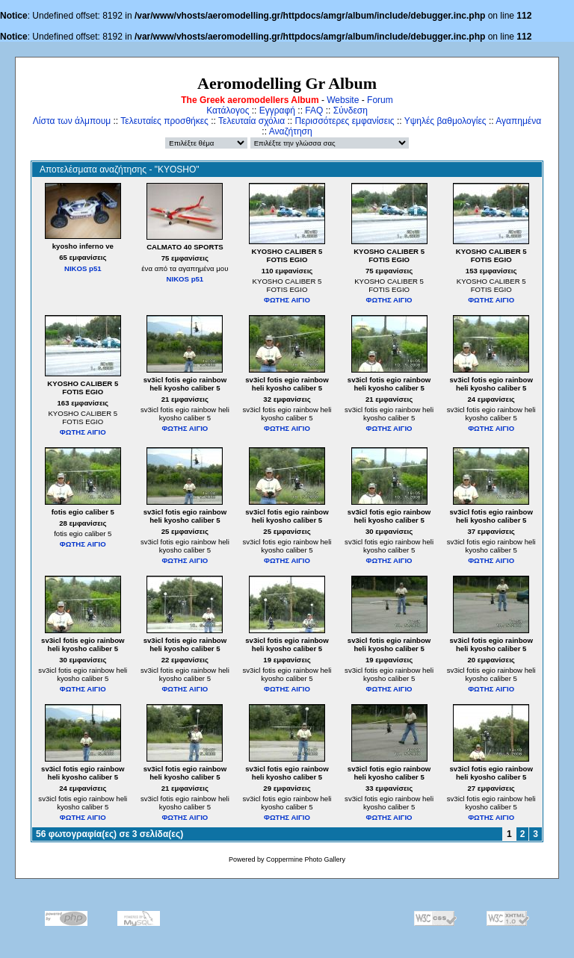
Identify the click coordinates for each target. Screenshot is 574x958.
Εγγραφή (277, 110)
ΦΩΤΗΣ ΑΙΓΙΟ (287, 300)
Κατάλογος (227, 110)
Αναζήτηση (290, 131)
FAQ (314, 110)
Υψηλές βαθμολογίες (445, 121)
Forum (380, 100)
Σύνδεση (350, 110)
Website (343, 100)
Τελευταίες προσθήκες (164, 121)
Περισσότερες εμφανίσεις (345, 121)
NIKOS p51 (83, 268)
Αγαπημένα (518, 121)
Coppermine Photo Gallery (305, 859)
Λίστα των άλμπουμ (72, 121)
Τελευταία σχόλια (251, 121)
